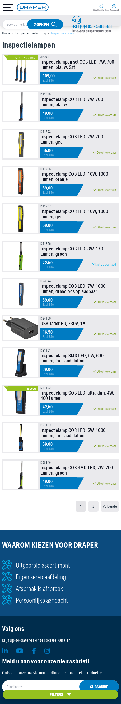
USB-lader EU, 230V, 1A (62, 323)
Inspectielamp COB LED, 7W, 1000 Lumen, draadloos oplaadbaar (72, 288)
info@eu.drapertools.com (91, 31)
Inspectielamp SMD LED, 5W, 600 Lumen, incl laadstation (72, 358)
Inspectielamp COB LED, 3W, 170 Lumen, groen (71, 251)
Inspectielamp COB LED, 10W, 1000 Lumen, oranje (74, 176)
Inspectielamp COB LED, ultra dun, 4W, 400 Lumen (77, 395)
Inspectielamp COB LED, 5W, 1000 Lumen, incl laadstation (72, 432)
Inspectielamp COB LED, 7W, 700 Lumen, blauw (71, 101)
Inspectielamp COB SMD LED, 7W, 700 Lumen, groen (76, 470)
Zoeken (41, 24)
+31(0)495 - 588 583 (92, 26)
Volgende (110, 506)
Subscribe (99, 686)
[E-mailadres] (60, 686)
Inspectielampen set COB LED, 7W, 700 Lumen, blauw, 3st (77, 64)
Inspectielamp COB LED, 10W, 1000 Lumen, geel (74, 213)
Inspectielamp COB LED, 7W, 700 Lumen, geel (71, 139)
